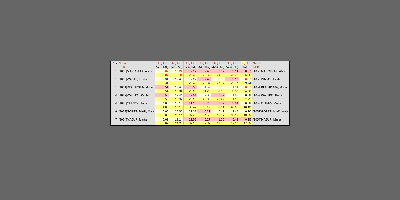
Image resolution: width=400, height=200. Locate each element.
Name (123, 63)
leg (160, 63)
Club (122, 67)
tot (164, 63)
